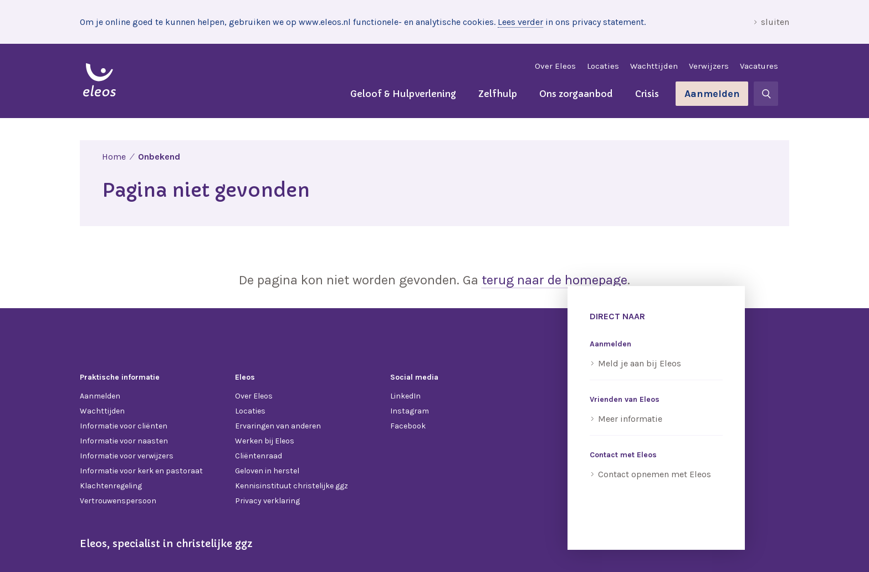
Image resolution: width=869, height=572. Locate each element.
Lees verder (520, 22)
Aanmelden (712, 94)
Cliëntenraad (258, 456)
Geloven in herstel (267, 471)
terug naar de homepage (554, 280)
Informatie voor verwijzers (126, 456)
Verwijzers (709, 66)
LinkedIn (405, 396)
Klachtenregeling (111, 486)
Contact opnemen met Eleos (654, 474)
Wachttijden (654, 66)
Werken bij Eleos (264, 441)
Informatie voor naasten (124, 441)
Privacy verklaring (267, 500)
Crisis (647, 93)
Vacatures (759, 66)
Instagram (409, 411)
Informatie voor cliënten (123, 426)
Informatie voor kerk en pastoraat (141, 471)
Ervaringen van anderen (278, 426)
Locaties (603, 66)
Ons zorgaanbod (576, 93)
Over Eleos (555, 66)
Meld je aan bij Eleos (639, 363)
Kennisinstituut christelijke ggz (291, 486)
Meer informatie (630, 418)
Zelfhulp (497, 93)
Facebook (408, 426)
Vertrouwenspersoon (118, 500)
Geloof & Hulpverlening (403, 93)
